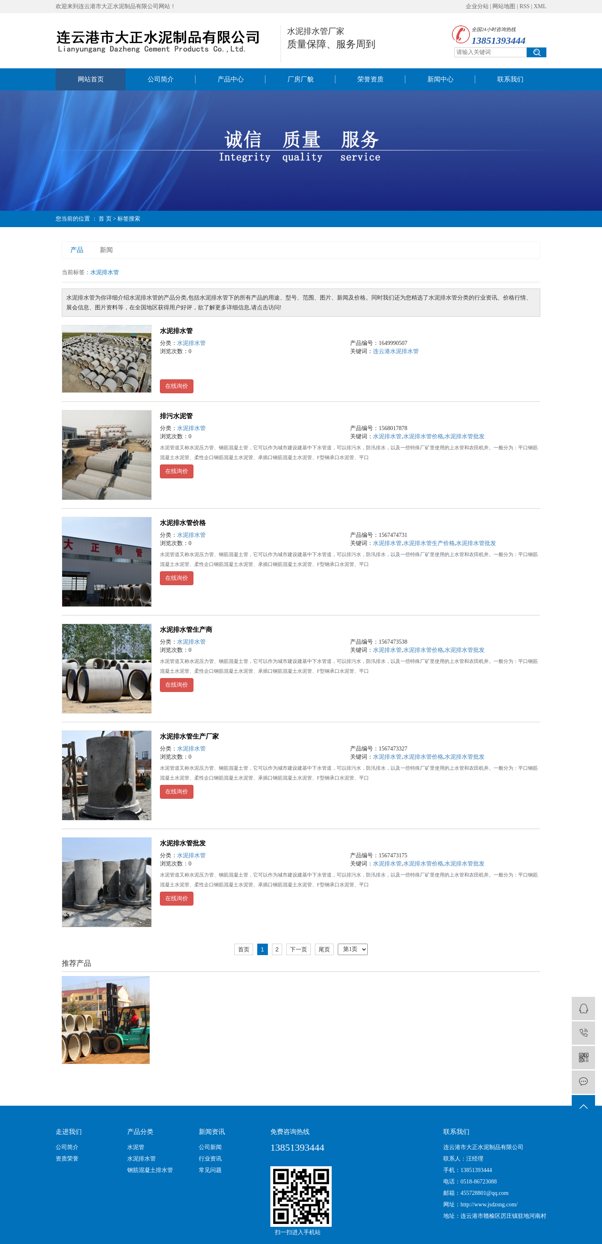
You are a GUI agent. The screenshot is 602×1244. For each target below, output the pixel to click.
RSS (524, 6)
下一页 (298, 949)
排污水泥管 (176, 415)
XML (540, 6)
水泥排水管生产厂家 (189, 736)
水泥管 (135, 1147)
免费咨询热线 (290, 1131)
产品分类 (140, 1131)
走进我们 (69, 1131)
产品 (76, 249)
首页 (243, 949)
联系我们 (510, 79)
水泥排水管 (176, 330)
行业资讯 (210, 1159)
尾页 (324, 949)
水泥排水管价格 (423, 436)
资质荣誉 (67, 1159)
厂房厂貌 (301, 79)
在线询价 (176, 386)
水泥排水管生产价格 (429, 543)
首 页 (105, 219)
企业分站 (477, 6)
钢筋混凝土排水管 (150, 1170)
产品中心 (231, 79)
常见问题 (210, 1170)
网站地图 (503, 6)
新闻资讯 (212, 1131)
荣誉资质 (370, 79)
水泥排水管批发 (465, 436)
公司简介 (161, 79)
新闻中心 (440, 79)
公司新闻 (210, 1147)
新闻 (106, 249)
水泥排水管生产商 (186, 629)
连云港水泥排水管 (396, 351)
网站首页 (91, 79)
